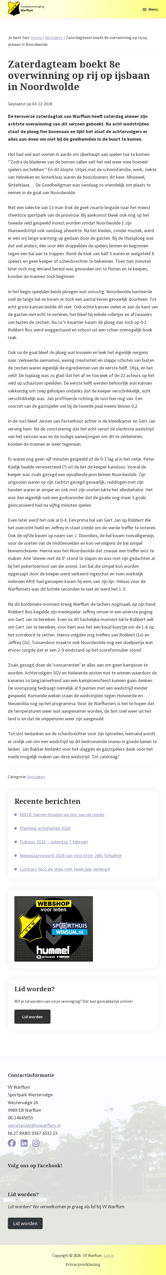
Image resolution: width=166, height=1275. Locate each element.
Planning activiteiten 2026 (45, 828)
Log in (109, 1255)
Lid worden (32, 1016)
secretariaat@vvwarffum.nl (34, 1125)
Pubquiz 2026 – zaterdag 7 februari (54, 842)
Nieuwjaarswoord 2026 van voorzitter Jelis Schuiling (70, 855)
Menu (153, 9)
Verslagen (36, 776)
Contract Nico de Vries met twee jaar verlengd (65, 869)
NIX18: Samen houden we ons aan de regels (62, 814)
